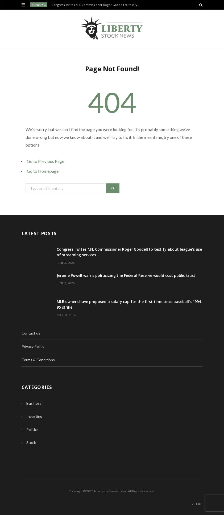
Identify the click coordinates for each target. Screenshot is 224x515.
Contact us (31, 333)
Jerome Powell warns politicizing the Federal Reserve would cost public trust (126, 275)
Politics (32, 429)
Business (34, 403)
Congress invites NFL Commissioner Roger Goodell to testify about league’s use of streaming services (98, 5)
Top (197, 504)
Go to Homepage (43, 171)
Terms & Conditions (38, 359)
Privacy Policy (33, 346)
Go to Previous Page (45, 161)
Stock (31, 442)
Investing (34, 416)
